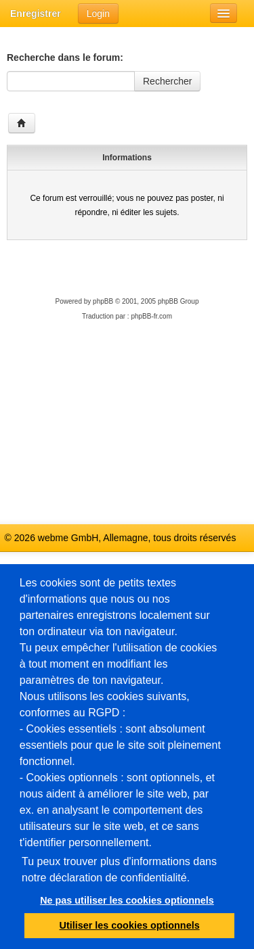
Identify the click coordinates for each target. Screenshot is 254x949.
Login (98, 13)
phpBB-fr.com (151, 316)
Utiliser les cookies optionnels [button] (130, 925)
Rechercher (167, 81)
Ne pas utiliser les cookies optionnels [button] (127, 900)
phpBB (103, 301)
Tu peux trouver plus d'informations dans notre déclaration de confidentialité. (119, 869)
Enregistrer (35, 13)
